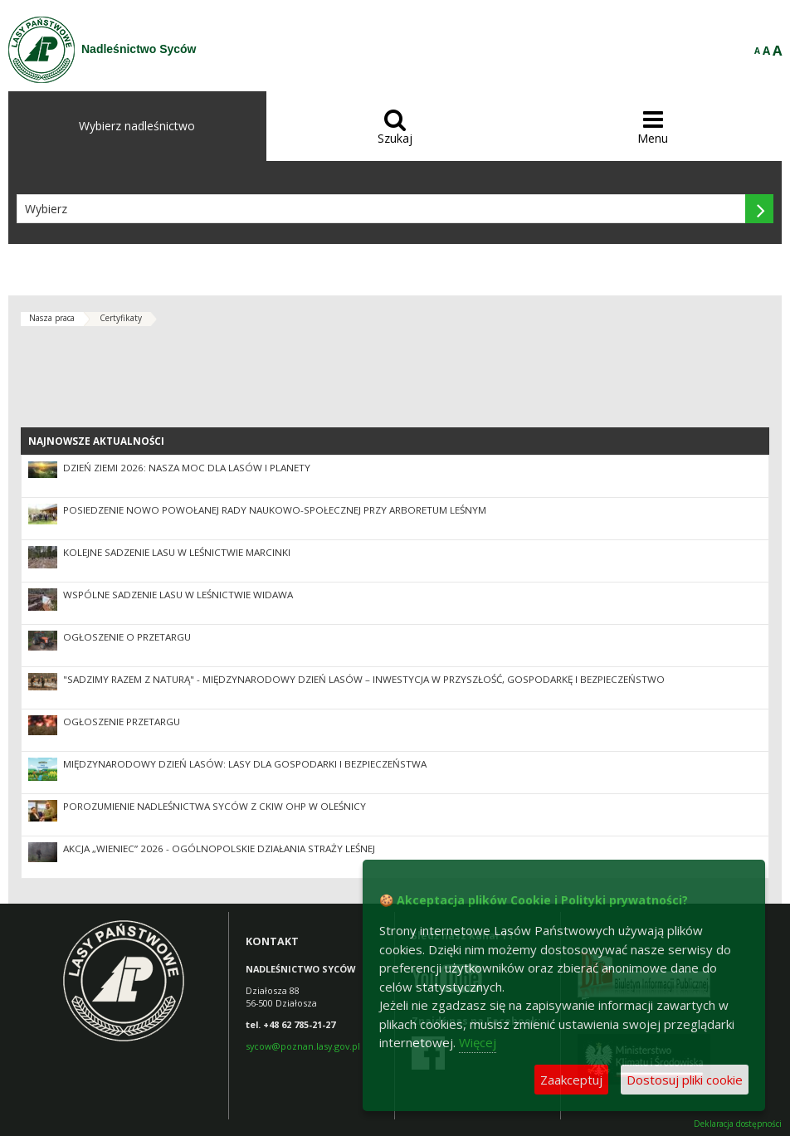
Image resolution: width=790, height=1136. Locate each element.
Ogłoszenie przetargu (121, 721)
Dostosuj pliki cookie (685, 1079)
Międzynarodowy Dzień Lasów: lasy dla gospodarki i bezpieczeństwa (245, 764)
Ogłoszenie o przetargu (127, 637)
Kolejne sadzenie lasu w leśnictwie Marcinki (176, 552)
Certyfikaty (121, 318)
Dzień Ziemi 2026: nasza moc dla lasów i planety (186, 467)
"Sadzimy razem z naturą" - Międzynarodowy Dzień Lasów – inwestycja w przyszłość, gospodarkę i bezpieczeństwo (364, 679)
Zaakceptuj (571, 1079)
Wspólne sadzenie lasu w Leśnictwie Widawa (178, 594)
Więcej (477, 1042)
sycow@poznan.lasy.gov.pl (303, 1046)
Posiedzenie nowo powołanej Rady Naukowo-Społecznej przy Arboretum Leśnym (274, 510)
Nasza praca (52, 318)
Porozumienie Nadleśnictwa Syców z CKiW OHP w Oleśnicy (214, 806)
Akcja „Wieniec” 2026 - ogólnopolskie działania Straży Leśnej (219, 848)
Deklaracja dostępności (738, 1124)
